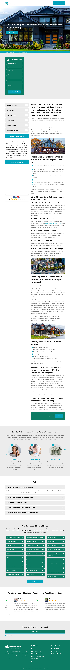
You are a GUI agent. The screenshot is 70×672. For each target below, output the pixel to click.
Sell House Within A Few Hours (53, 223)
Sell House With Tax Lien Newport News (19, 52)
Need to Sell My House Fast (13, 576)
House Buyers (30, 576)
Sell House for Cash (11, 556)
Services (31, 3)
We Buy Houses (10, 551)
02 (32, 445)
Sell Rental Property (52, 547)
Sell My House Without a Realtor (34, 539)
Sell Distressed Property (33, 547)
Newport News (10, 638)
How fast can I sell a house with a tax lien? (35, 500)
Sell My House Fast (11, 543)
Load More (35, 583)
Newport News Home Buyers (35, 670)
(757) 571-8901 (58, 3)
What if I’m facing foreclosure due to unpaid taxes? (35, 515)
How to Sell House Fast (53, 566)
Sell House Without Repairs (54, 551)
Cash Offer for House (32, 568)
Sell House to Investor (37, 653)
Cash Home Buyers (11, 547)
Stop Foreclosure (31, 560)
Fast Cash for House (37, 656)
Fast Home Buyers (52, 543)
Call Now (58, 416)
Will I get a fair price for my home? (35, 505)
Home (25, 3)
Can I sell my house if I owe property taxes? (35, 489)
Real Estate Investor (32, 572)
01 (11, 445)
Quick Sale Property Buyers (13, 539)
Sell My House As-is (11, 560)
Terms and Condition (37, 663)
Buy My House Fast (31, 543)
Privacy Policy (35, 661)
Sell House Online (52, 578)
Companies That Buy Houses (54, 574)
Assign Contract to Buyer (38, 651)
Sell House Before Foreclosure (34, 564)
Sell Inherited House (11, 568)
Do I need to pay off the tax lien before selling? (35, 510)
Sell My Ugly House (52, 570)
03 (53, 445)
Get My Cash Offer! (14, 92)
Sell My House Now (11, 572)
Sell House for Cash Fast (38, 658)
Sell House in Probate (32, 556)
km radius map (17, 179)
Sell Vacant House (52, 562)
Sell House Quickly (52, 539)
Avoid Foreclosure (11, 564)
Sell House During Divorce (33, 551)
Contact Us (38, 3)
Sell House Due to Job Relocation (53, 557)
